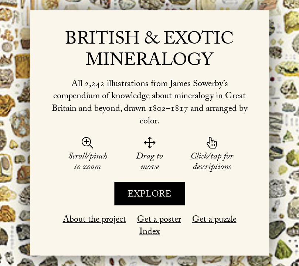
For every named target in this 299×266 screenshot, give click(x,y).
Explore (149, 195)
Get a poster (159, 220)
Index (149, 232)
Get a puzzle (214, 220)
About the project (94, 220)
